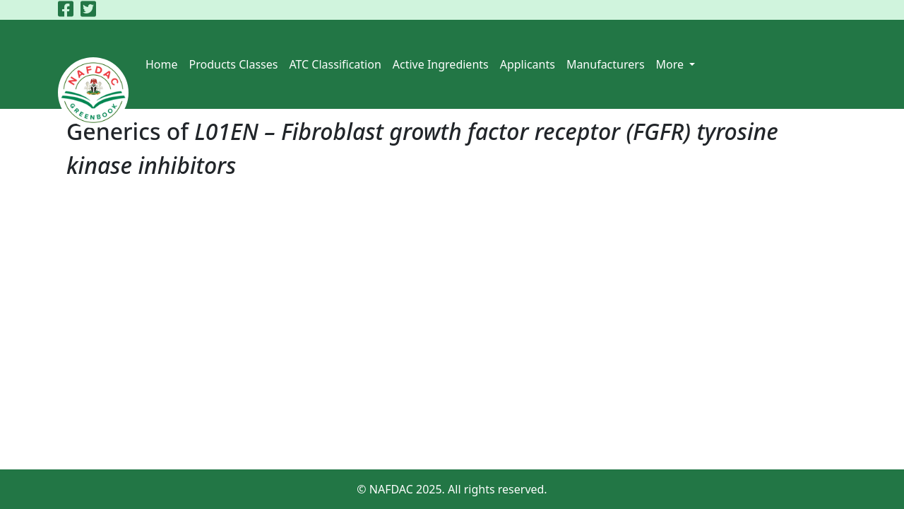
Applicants (527, 64)
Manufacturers (605, 64)
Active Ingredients (441, 64)
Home (161, 64)
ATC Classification (335, 64)
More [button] (671, 64)
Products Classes (233, 64)
